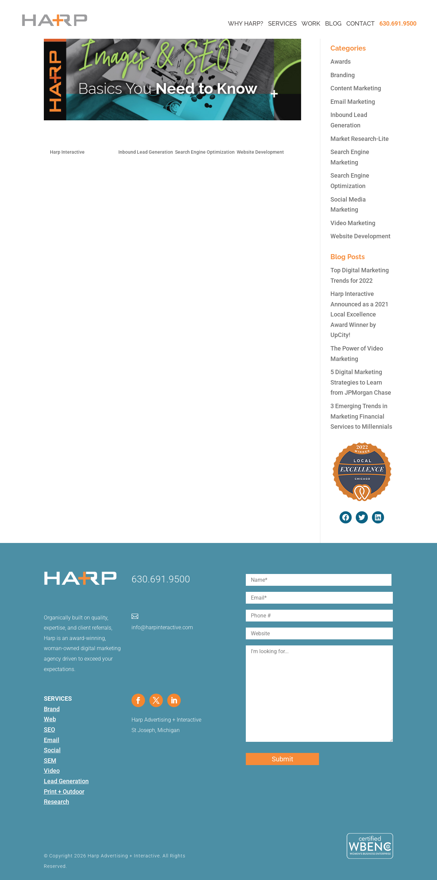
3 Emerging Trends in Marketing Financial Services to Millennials (361, 416)
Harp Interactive (67, 152)
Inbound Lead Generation (145, 152)
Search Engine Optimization (205, 152)
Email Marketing (352, 101)
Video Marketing (352, 222)
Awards (340, 61)
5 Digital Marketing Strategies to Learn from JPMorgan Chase (360, 382)
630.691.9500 (397, 23)
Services (282, 23)
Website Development (260, 152)
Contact (360, 23)
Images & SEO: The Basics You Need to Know (136, 137)
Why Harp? (245, 23)
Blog (333, 23)
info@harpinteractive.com (162, 627)
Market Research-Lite (359, 138)
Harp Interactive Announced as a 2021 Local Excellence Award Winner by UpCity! (359, 314)
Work (310, 23)
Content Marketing (355, 88)
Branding (342, 75)
